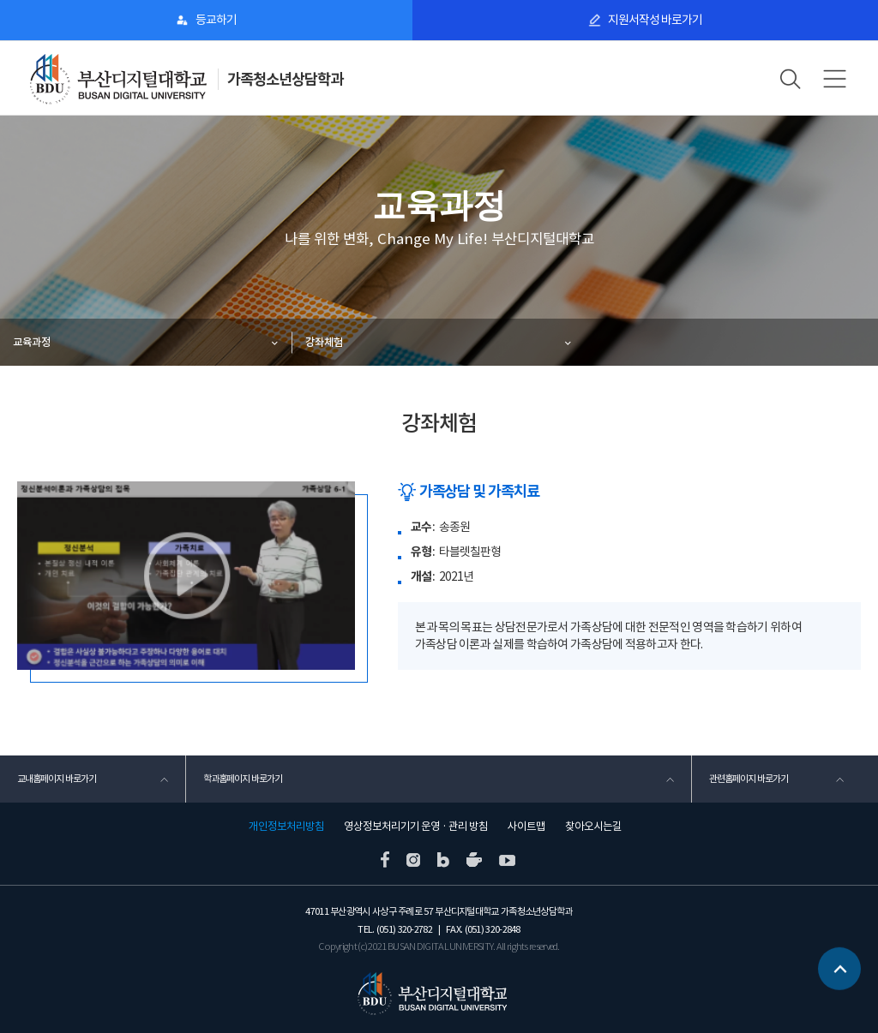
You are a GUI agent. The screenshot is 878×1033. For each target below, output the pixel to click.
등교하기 (216, 19)
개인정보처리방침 (286, 826)
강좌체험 (324, 342)
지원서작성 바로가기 (655, 19)
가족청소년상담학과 (285, 79)
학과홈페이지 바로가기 (242, 779)
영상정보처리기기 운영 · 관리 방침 (416, 826)
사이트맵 (526, 826)
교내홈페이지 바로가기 (56, 779)
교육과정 (32, 342)
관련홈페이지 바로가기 (748, 779)
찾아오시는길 (593, 826)
